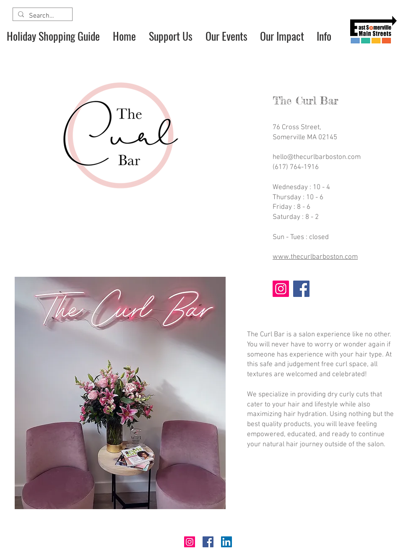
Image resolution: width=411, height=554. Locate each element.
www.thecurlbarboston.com (315, 257)
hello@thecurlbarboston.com (317, 157)
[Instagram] (281, 289)
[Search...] (42, 16)
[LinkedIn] (226, 541)
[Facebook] (301, 289)
